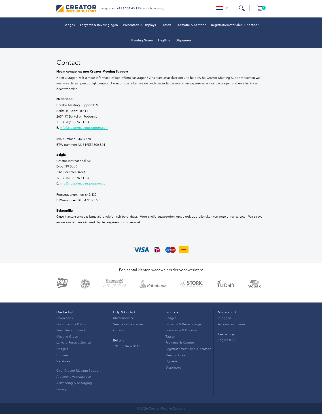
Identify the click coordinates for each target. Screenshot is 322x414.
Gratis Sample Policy (71, 324)
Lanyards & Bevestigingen (99, 25)
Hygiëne (164, 40)
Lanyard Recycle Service (73, 342)
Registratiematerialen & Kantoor (234, 25)
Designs (62, 349)
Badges (69, 25)
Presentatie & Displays (139, 25)
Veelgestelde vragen (128, 324)
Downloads (64, 318)
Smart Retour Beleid (70, 330)
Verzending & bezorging (74, 383)
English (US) (226, 340)
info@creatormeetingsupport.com (84, 127)
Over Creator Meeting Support (78, 370)
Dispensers (183, 40)
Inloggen (224, 318)
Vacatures (63, 361)
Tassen (166, 25)
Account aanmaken (231, 324)
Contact (118, 330)
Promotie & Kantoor (191, 25)
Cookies (62, 355)
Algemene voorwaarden (73, 376)
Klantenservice (123, 318)
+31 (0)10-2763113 (126, 346)
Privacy (61, 389)
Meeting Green (142, 40)
